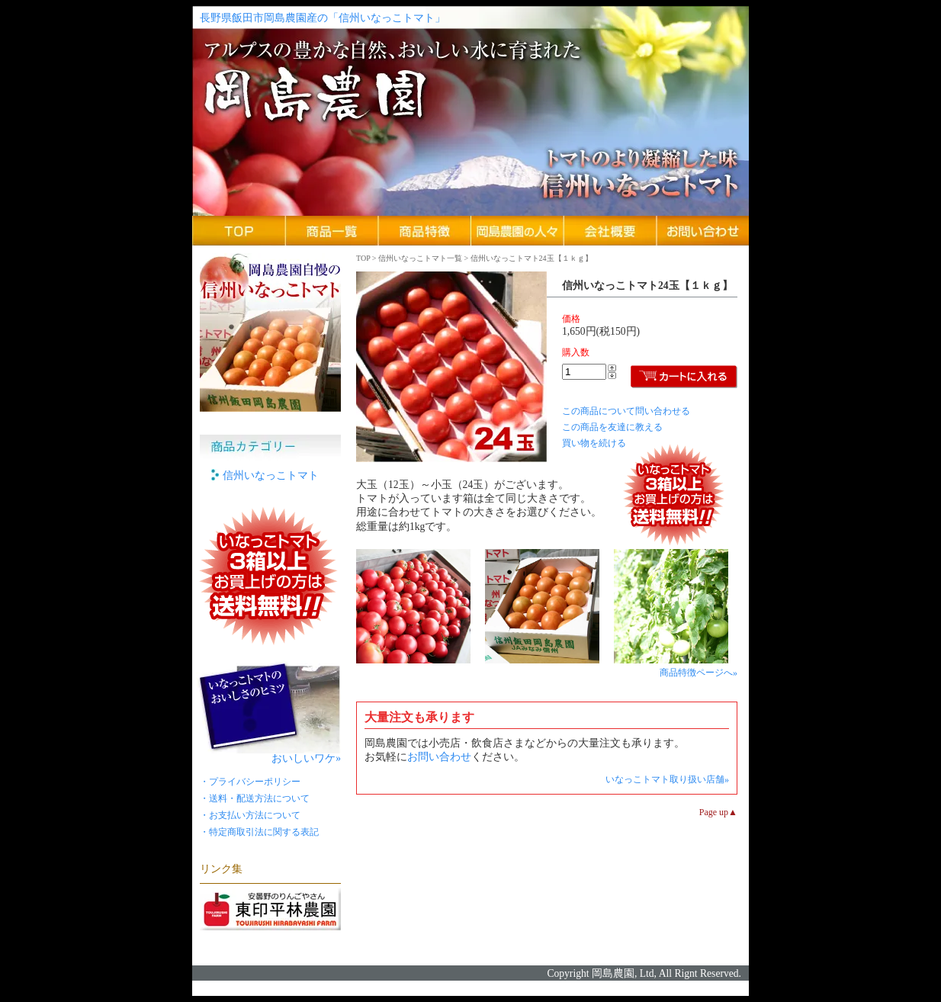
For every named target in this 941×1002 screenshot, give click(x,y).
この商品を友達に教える (612, 427)
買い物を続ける (594, 443)
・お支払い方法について (250, 815)
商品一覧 (331, 231)
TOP (363, 258)
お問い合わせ (702, 231)
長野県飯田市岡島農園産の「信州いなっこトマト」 (322, 18)
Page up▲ (718, 812)
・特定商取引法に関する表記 (259, 832)
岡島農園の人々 (517, 231)
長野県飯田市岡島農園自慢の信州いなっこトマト (270, 332)
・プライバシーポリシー (250, 781)
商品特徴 (424, 231)
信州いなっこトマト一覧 (420, 258)
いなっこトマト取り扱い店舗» (667, 779)
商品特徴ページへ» (698, 672)
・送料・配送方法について (255, 798)
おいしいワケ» (306, 756)
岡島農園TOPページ (238, 231)
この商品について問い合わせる (626, 411)
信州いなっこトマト (271, 475)
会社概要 (610, 231)
